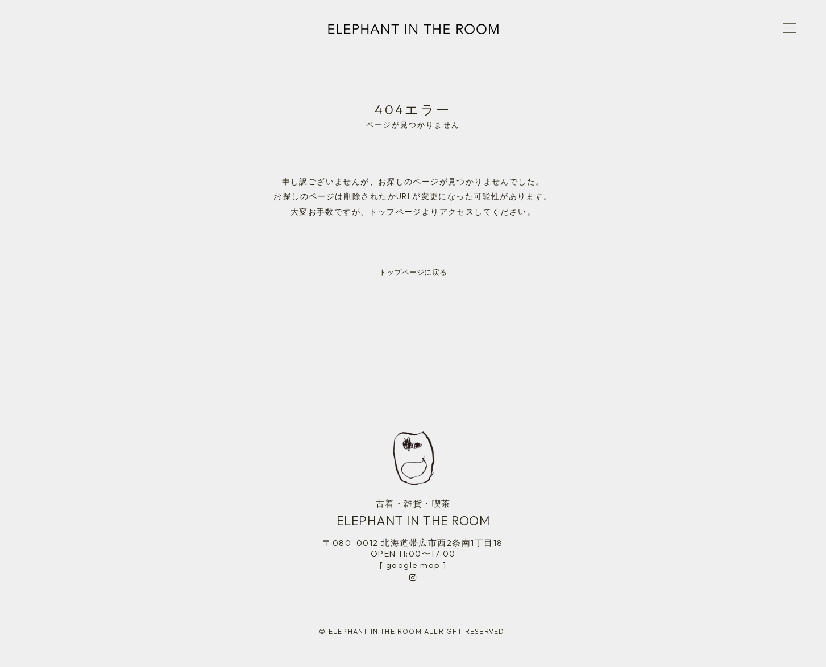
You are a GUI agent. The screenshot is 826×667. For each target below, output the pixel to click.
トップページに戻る (413, 272)
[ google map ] (413, 564)
